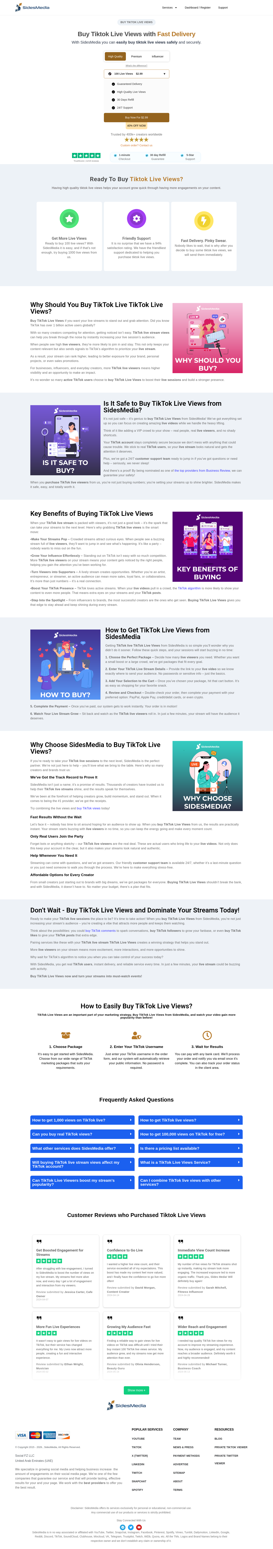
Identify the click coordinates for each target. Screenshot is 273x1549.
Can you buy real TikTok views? (62, 1134)
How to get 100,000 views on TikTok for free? (182, 1134)
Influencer (157, 56)
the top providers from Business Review (202, 470)
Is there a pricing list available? (169, 1148)
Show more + (136, 1390)
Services (169, 7)
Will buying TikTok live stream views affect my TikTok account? (75, 1164)
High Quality (115, 56)
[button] (82, 1120)
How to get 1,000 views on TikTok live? (68, 1120)
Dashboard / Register (198, 7)
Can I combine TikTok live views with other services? (180, 1182)
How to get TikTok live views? (168, 1120)
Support (223, 7)
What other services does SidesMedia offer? (74, 1148)
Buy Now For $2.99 (136, 117)
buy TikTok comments (101, 930)
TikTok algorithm (189, 588)
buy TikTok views (88, 808)
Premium (136, 56)
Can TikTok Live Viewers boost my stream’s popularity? (73, 1182)
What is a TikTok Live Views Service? (175, 1162)
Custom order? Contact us (136, 145)
